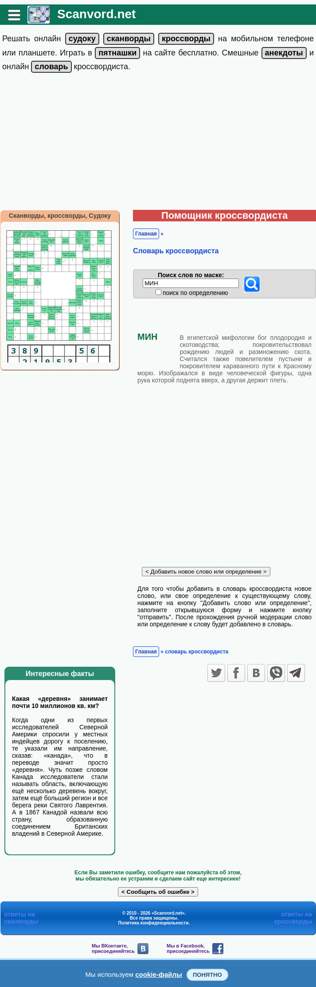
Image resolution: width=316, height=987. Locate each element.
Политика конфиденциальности (153, 922)
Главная (146, 234)
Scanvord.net (96, 14)
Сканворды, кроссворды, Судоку (60, 215)
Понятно (207, 974)
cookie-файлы (158, 974)
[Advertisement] (158, 143)
